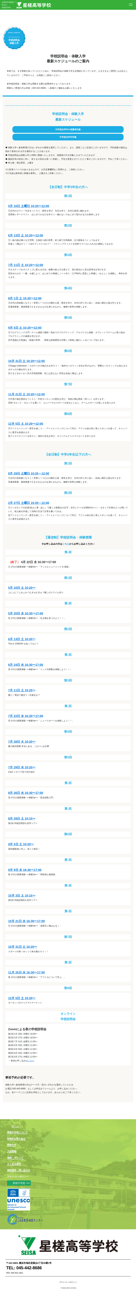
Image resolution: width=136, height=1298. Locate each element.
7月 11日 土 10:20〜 (21, 690)
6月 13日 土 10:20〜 (21, 639)
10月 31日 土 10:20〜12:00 (26, 361)
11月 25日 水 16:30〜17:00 (26, 972)
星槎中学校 (19, 1183)
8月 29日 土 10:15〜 (21, 818)
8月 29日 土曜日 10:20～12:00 (28, 473)
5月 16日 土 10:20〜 (21, 587)
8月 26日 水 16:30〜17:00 (25, 793)
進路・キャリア (15, 1157)
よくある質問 (14, 1163)
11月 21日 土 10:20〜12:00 (26, 394)
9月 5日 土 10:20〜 (21, 844)
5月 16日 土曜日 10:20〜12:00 (28, 206)
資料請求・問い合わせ (18, 1170)
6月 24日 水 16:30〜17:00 (25, 665)
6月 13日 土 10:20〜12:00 (25, 235)
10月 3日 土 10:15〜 (21, 895)
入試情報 (11, 1151)
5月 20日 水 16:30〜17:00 (25, 613)
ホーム (15, 1126)
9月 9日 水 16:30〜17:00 (24, 870)
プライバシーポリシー (17, 1176)
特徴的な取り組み (16, 1138)
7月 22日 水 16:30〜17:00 (25, 716)
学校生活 (11, 1145)
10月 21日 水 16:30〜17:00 (26, 921)
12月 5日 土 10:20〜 (21, 998)
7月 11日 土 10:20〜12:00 (25, 265)
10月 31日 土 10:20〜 (22, 947)
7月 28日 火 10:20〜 (21, 741)
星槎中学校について (17, 1132)
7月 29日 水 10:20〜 (21, 767)
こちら (65, 544)
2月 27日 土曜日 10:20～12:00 (28, 503)
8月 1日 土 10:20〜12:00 (24, 298)
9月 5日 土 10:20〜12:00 (24, 327)
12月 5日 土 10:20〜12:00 (25, 423)
